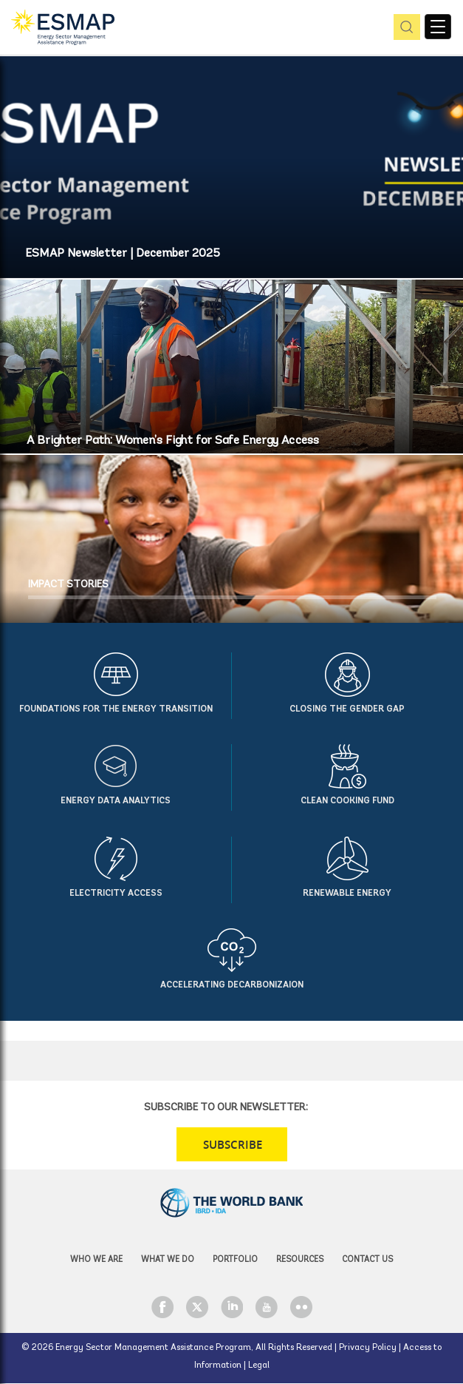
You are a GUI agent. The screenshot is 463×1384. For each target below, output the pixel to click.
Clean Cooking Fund (347, 801)
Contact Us (367, 1260)
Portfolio (235, 1260)
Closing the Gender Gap (347, 709)
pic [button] (404, 27)
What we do (167, 1260)
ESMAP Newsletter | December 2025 (122, 254)
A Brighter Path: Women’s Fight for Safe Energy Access (172, 441)
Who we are (96, 1260)
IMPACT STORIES (68, 584)
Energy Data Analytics (116, 801)
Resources (299, 1260)
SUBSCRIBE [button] (232, 1144)
